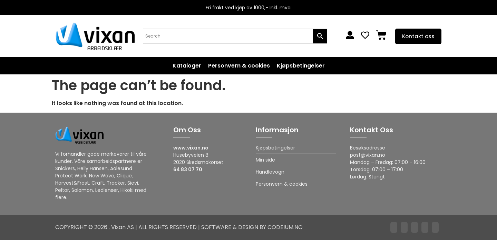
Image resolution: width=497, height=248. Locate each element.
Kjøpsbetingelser (301, 65)
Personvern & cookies (239, 65)
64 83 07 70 (187, 169)
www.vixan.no (190, 147)
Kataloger (187, 65)
